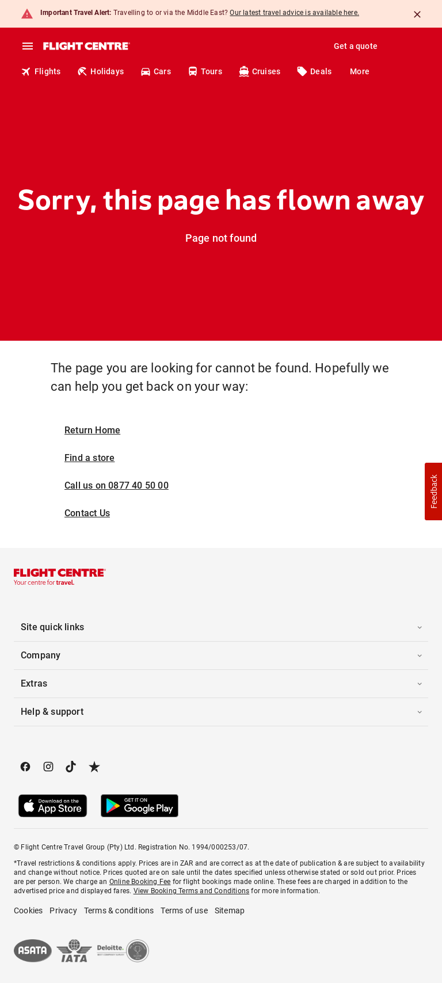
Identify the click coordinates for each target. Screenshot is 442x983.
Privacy (63, 910)
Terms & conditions (119, 910)
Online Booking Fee (140, 882)
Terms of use (184, 910)
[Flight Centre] (86, 46)
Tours (204, 71)
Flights (40, 71)
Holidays (100, 71)
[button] (221, 627)
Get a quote (356, 46)
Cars (155, 71)
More (359, 71)
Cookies (28, 910)
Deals (314, 71)
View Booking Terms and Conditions (192, 891)
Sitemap (230, 910)
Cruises (259, 71)
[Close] (417, 14)
